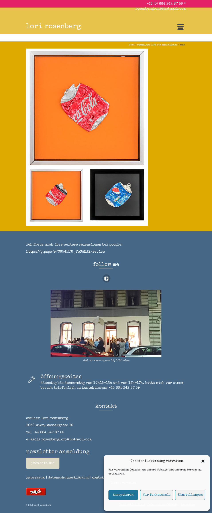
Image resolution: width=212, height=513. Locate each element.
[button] (203, 461)
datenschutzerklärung (68, 478)
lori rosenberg (53, 26)
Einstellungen (190, 495)
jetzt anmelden (43, 463)
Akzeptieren (123, 495)
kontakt (100, 478)
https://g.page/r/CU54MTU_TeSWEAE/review (65, 252)
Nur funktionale (157, 495)
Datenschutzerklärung (163, 504)
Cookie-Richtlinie (132, 504)
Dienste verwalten (123, 483)
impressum (188, 504)
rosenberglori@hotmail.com (160, 9)
